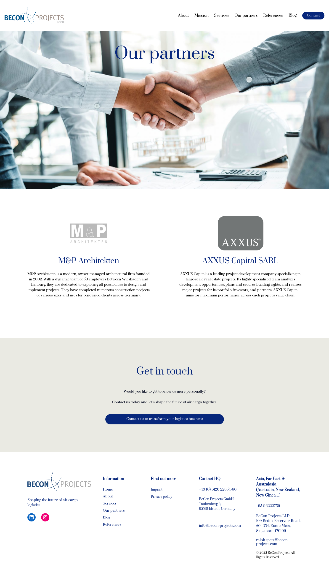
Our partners (114, 510)
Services (110, 503)
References (112, 524)
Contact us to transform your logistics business (164, 419)
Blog (106, 517)
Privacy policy (161, 496)
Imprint (156, 489)
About (108, 496)
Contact (313, 15)
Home (108, 489)
